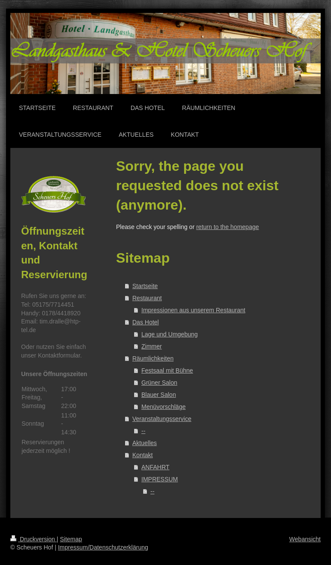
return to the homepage (227, 226)
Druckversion (33, 539)
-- (143, 430)
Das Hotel (145, 322)
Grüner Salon (159, 382)
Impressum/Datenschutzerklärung (103, 547)
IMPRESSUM (159, 479)
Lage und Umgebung (169, 334)
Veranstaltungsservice (161, 418)
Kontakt (142, 455)
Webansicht (305, 539)
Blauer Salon (158, 394)
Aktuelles (144, 442)
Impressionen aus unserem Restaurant (193, 310)
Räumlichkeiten (153, 358)
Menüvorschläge (163, 406)
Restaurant (147, 298)
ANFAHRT (155, 467)
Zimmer (151, 346)
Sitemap (71, 539)
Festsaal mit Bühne (167, 370)
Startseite (145, 285)
